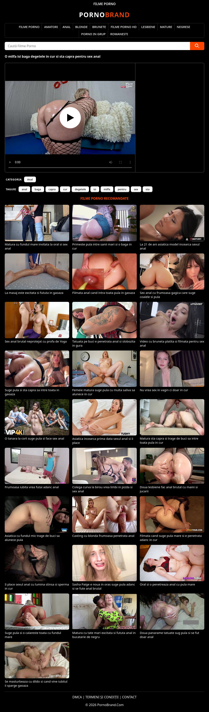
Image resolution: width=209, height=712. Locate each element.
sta (148, 189)
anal (24, 189)
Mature (166, 27)
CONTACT (129, 697)
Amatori (51, 27)
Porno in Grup (93, 34)
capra (52, 189)
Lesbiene (148, 27)
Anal (66, 27)
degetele (80, 189)
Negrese (183, 27)
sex (136, 189)
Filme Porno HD (124, 27)
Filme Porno (29, 27)
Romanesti (119, 34)
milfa (107, 189)
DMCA (77, 697)
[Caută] (197, 46)
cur (65, 189)
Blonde (81, 27)
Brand (104, 14)
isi (94, 189)
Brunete (99, 27)
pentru (122, 189)
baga (38, 189)
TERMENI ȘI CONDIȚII (102, 697)
